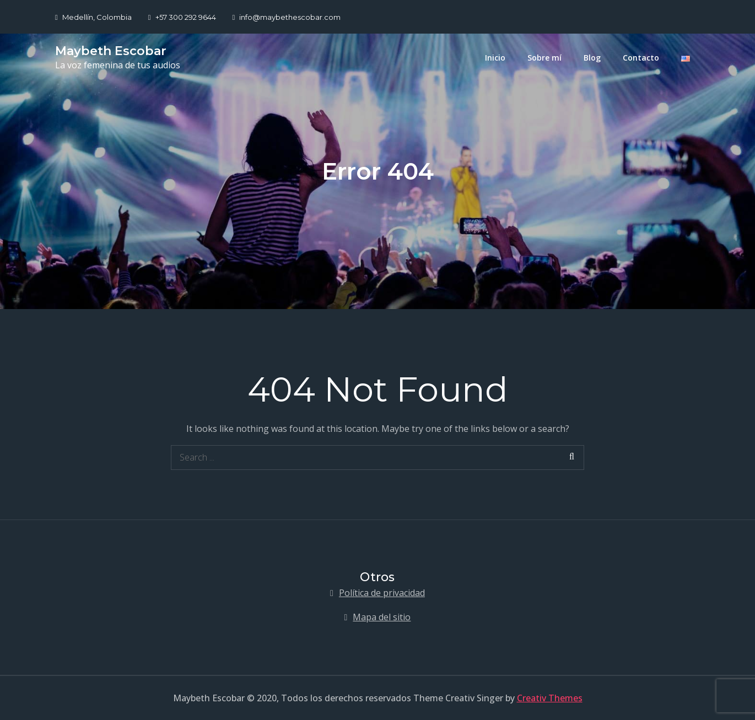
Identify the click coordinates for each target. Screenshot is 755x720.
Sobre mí (544, 57)
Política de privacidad (382, 593)
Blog (592, 57)
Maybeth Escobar (110, 51)
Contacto (641, 57)
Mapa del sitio (382, 617)
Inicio (495, 57)
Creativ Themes (550, 698)
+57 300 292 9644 (182, 17)
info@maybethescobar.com (287, 17)
